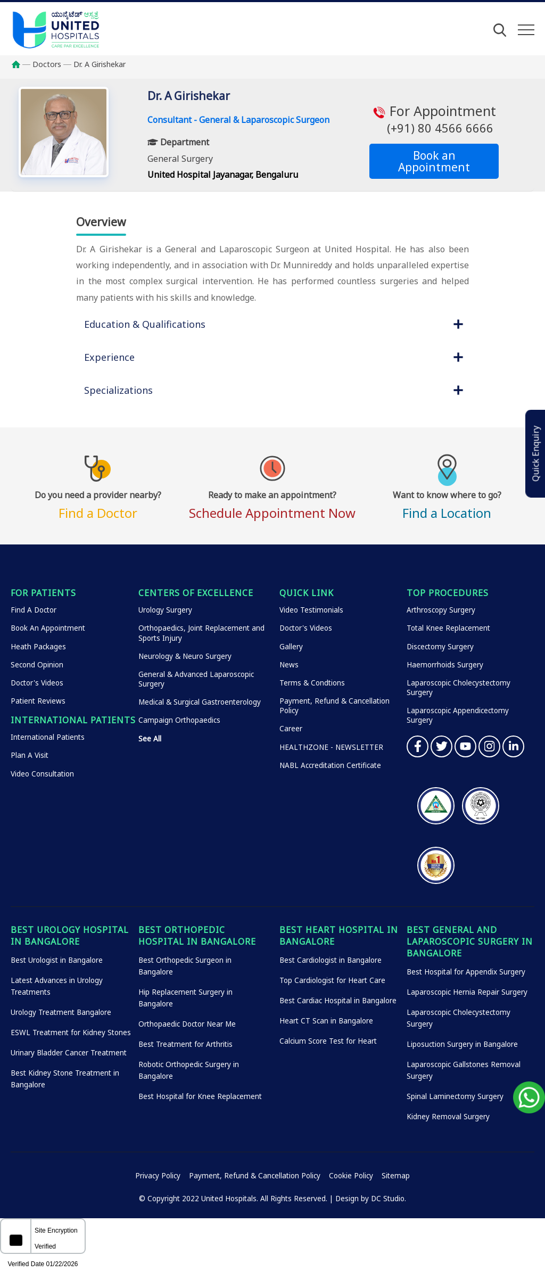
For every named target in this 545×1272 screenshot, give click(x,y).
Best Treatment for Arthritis (185, 1044)
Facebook (417, 746)
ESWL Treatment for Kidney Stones (71, 1032)
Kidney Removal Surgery (448, 1116)
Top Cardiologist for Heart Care (332, 980)
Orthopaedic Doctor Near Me (187, 1024)
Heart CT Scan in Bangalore (326, 1021)
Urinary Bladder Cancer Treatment (69, 1053)
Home (21, 64)
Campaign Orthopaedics (179, 720)
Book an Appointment (434, 161)
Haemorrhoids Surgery (445, 665)
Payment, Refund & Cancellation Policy (254, 1175)
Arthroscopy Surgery (441, 610)
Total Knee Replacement (448, 628)
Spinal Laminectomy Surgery (455, 1096)
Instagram (489, 746)
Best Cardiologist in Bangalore (330, 960)
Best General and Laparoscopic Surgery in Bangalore (470, 941)
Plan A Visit (29, 755)
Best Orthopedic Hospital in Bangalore (197, 935)
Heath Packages (38, 646)
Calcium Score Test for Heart (328, 1041)
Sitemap (396, 1175)
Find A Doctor (33, 610)
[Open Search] (499, 29)
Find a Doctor (98, 503)
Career (290, 728)
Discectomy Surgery (440, 646)
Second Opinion (37, 665)
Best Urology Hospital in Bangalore (70, 935)
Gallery (291, 646)
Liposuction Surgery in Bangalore (462, 1044)
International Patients (48, 737)
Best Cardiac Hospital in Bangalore (338, 1000)
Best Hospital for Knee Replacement (200, 1096)
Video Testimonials (311, 610)
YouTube (465, 746)
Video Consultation (42, 774)
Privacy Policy (157, 1175)
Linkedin (513, 746)
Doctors (46, 64)
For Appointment (434, 119)
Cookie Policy (351, 1175)
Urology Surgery (165, 610)
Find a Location (447, 503)
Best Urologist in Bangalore (57, 960)
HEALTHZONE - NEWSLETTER (331, 747)
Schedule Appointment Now (272, 503)
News (289, 665)
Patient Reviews (38, 701)
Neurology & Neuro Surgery (185, 656)
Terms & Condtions (312, 683)
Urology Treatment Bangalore (61, 1012)
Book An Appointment (48, 628)
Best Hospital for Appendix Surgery (466, 972)
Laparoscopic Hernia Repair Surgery (467, 992)
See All (149, 739)
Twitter (441, 746)
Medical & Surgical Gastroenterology (199, 702)
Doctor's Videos (37, 683)
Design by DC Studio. (370, 1198)
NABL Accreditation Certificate (330, 765)
